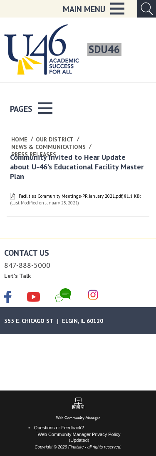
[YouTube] (33, 295)
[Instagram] (93, 295)
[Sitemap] (78, 404)
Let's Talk (17, 276)
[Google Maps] (78, 320)
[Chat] (63, 295)
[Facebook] (8, 298)
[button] (93, 9)
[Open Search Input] (146, 9)
